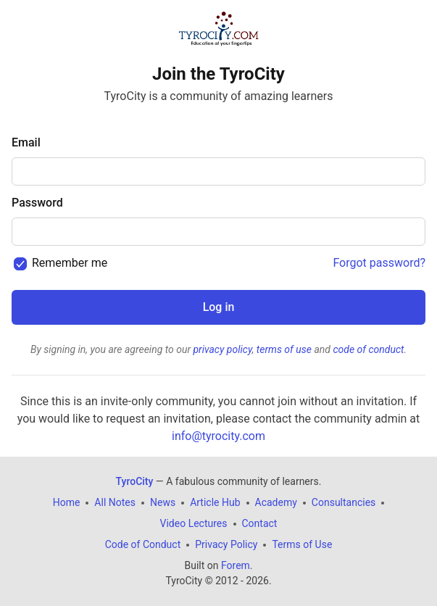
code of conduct (368, 349)
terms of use (284, 349)
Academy (276, 502)
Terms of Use (302, 544)
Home (66, 502)
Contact (260, 523)
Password (37, 202)
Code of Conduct (143, 544)
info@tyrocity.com (218, 436)
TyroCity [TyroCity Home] (135, 481)
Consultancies (343, 502)
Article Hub (215, 502)
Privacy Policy (226, 544)
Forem (235, 565)
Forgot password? (379, 263)
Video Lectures (194, 523)
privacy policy (222, 349)
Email (26, 142)
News (162, 502)
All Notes (115, 502)
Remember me (69, 263)
